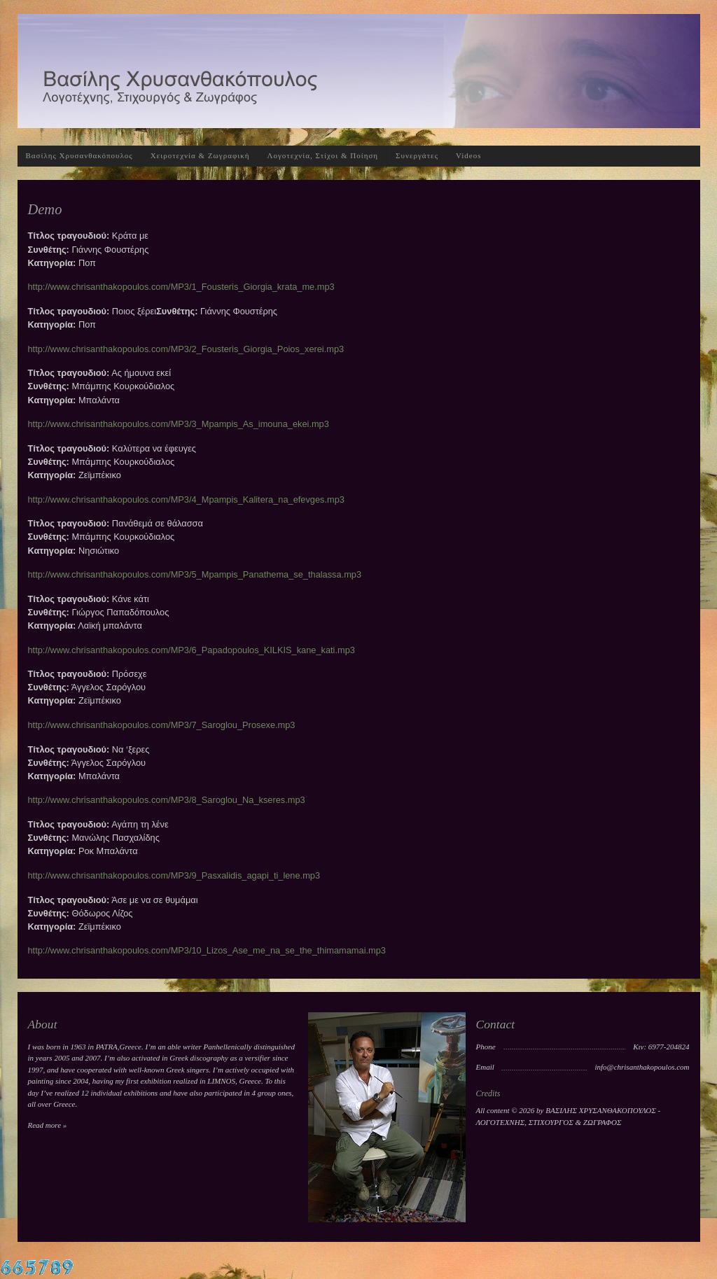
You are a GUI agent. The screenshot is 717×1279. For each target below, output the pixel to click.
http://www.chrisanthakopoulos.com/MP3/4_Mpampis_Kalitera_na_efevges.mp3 (186, 499)
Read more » (47, 1125)
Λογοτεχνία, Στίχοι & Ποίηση (323, 155)
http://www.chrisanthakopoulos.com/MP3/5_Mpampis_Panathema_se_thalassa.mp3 (195, 574)
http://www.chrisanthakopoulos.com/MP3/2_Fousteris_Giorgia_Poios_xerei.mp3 (186, 349)
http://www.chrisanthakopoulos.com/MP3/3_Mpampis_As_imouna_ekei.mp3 (178, 424)
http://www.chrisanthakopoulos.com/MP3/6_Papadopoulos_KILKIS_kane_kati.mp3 (191, 650)
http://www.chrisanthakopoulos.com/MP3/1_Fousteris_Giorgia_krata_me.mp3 (181, 286)
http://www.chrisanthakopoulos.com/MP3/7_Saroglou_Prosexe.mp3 (161, 725)
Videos (469, 155)
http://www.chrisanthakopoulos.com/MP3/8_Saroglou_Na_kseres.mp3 (166, 800)
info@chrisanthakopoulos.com (641, 1067)
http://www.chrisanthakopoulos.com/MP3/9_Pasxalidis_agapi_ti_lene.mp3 (174, 875)
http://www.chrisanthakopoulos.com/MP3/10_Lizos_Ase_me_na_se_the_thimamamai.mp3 (207, 950)
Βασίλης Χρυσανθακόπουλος (79, 155)
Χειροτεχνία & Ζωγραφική (200, 155)
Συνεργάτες (417, 155)
